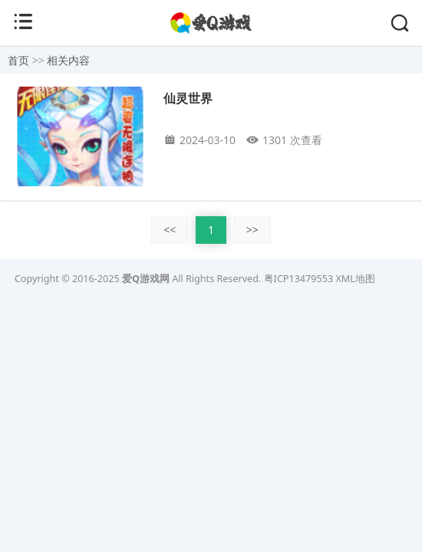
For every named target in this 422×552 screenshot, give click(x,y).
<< (169, 229)
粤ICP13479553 (298, 278)
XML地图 (354, 278)
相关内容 (68, 60)
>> (252, 229)
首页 (18, 60)
